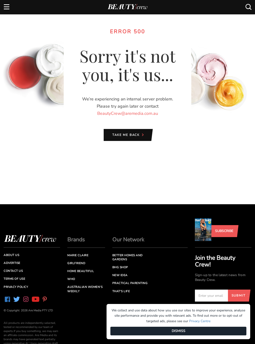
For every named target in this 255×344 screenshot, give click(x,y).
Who (71, 279)
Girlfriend (76, 263)
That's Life (121, 291)
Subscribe (224, 231)
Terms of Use (14, 279)
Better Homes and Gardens (127, 257)
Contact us (13, 271)
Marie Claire (77, 255)
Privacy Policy (16, 287)
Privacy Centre (199, 321)
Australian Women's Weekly (84, 289)
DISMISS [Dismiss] (178, 331)
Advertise (12, 263)
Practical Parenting (130, 283)
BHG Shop (120, 267)
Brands (76, 239)
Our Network (128, 239)
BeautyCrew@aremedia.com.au (127, 113)
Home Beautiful (80, 271)
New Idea (120, 275)
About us (11, 255)
